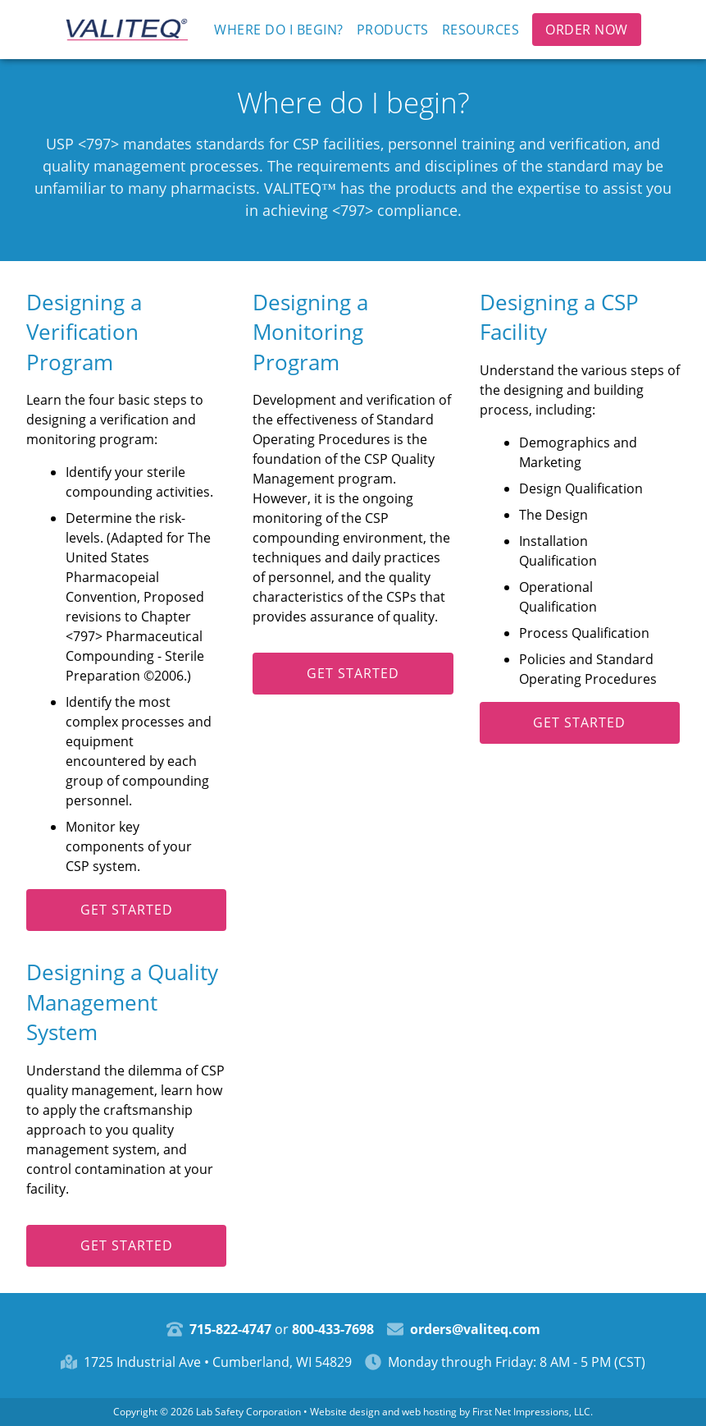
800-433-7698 (333, 1329)
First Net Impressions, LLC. (532, 1412)
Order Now (586, 30)
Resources (481, 30)
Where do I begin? (279, 30)
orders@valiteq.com (475, 1329)
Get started (126, 910)
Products (393, 30)
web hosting (429, 1412)
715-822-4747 (230, 1329)
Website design (345, 1412)
